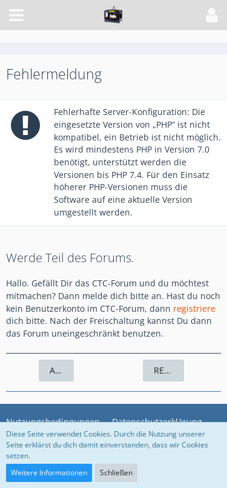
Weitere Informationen (49, 472)
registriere (194, 308)
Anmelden (62, 370)
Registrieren (169, 370)
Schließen (116, 472)
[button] (16, 15)
